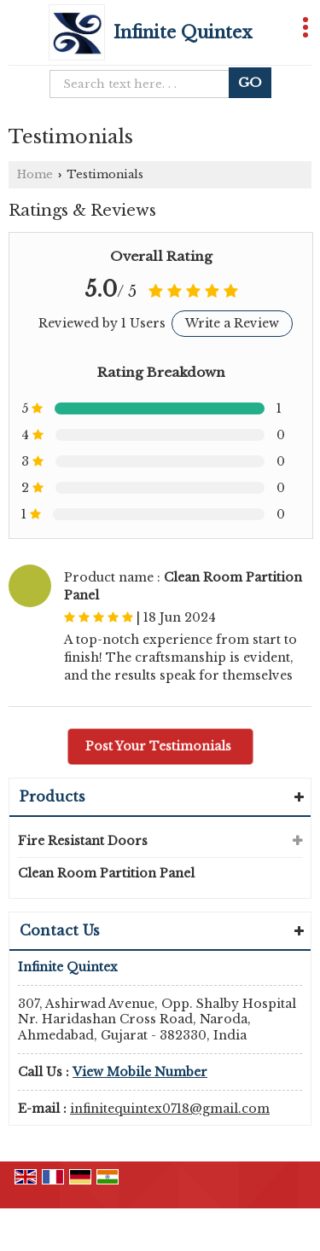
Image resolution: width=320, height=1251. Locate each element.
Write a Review (232, 323)
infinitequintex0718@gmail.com (170, 1108)
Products (52, 796)
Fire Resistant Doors (83, 840)
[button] (140, 1072)
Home (35, 174)
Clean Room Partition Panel (106, 873)
